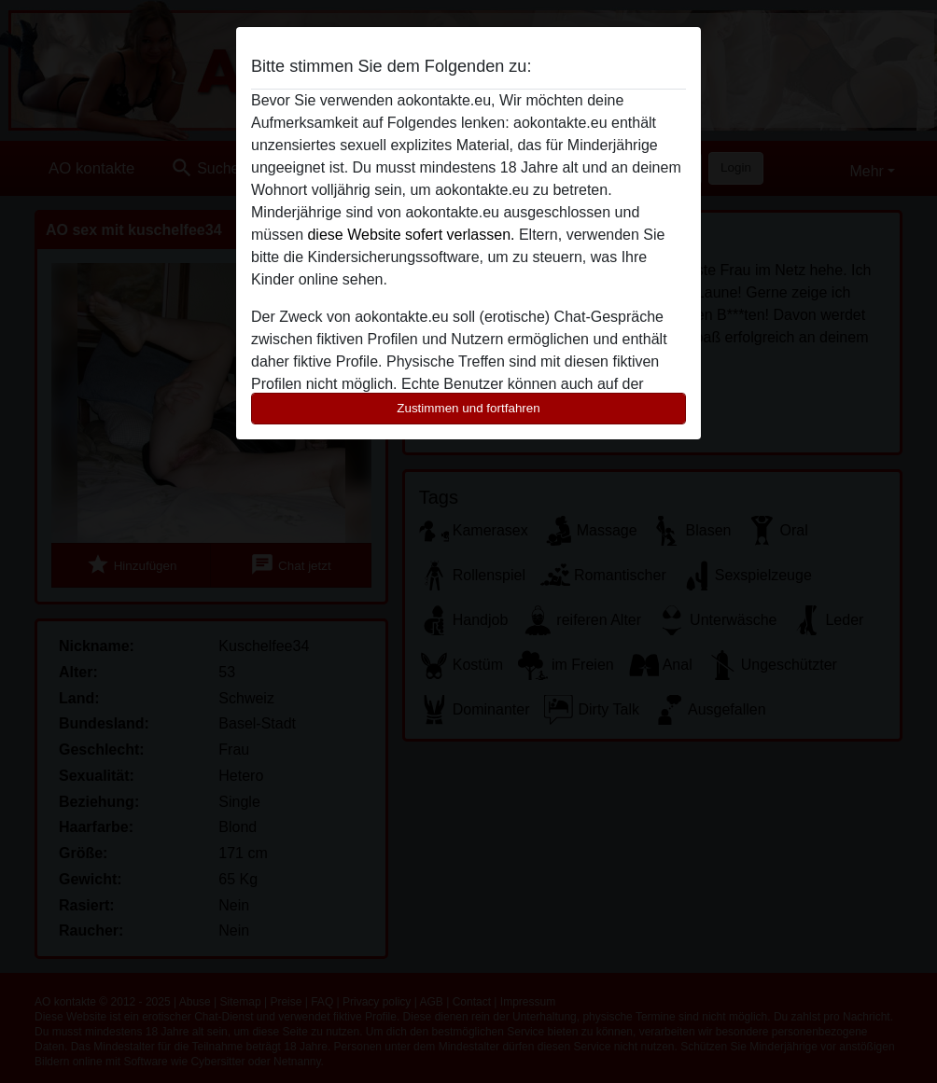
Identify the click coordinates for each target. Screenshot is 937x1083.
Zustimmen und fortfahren (468, 408)
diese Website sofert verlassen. (410, 235)
